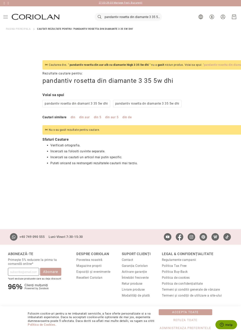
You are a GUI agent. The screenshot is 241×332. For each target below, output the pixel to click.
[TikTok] (227, 237)
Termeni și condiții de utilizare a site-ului (192, 295)
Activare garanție (134, 272)
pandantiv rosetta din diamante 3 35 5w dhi (196, 70)
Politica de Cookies (41, 324)
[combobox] (128, 20)
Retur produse (132, 283)
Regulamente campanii (179, 260)
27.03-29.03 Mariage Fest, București (120, 2)
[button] (201, 19)
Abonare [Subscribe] (50, 272)
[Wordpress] (215, 237)
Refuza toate (185, 320)
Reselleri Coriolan (89, 278)
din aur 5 (75, 123)
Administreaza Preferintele (185, 328)
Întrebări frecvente (135, 278)
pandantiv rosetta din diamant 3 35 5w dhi (39, 109)
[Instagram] (191, 237)
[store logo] (36, 20)
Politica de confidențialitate (182, 283)
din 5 (61, 123)
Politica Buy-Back (175, 272)
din (36, 123)
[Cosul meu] (233, 19)
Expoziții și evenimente (93, 272)
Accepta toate (185, 312)
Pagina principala (18, 34)
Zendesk (44, 288)
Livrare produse (133, 289)
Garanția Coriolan (135, 266)
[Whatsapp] (13, 237)
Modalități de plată (136, 295)
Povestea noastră (89, 260)
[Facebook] (179, 237)
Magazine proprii (89, 266)
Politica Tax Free (174, 266)
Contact (127, 260)
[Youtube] (167, 237)
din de (90, 123)
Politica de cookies (176, 278)
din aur (48, 123)
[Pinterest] (203, 237)
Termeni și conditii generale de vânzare (191, 289)
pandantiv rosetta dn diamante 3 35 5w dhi (111, 109)
